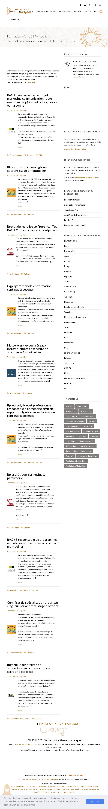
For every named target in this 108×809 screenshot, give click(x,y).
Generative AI (70, 286)
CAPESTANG (41, 786)
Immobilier (12, 590)
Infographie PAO (91, 431)
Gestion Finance (72, 431)
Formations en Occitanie (75, 225)
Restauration (71, 451)
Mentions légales (76, 775)
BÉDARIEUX (21, 786)
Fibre (66, 373)
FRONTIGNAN (73, 786)
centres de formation (30, 779)
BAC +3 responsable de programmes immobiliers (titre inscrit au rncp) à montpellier (32, 543)
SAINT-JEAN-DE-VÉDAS (73, 789)
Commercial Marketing (75, 421)
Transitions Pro (71, 210)
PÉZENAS (57, 789)
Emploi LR (68, 220)
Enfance (67, 358)
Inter (96, 11)
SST (66, 388)
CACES (67, 368)
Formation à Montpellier (16, 110)
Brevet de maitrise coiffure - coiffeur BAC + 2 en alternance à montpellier (33, 228)
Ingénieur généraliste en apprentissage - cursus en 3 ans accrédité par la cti (28, 668)
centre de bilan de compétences (85, 177)
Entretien (68, 332)
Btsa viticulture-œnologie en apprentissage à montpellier (27, 168)
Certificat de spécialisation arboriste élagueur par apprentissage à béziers (32, 604)
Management (70, 322)
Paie (66, 337)
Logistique (70, 441)
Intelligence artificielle (74, 307)
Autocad (68, 296)
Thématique (15, 19)
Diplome (29, 155)
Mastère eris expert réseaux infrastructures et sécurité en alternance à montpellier (27, 348)
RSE (66, 347)
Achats (69, 406)
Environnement (14, 214)
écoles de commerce (50, 779)
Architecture (81, 406)
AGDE (12, 786)
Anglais (67, 271)
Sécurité (67, 312)
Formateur (69, 342)
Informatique (13, 393)
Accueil (13, 11)
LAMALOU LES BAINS (89, 786)
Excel (66, 246)
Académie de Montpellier (75, 215)
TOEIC (67, 281)
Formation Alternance (47, 11)
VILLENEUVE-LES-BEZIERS (64, 792)
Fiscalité (92, 421)
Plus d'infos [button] (29, 805)
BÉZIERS (31, 786)
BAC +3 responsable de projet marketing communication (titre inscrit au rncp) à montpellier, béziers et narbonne (33, 100)
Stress (67, 327)
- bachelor (31, 82)
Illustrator (68, 302)
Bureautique (86, 411)
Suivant (72, 724)
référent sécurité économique (27, 744)
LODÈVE (13, 789)
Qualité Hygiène (88, 446)
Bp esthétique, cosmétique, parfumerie (26, 476)
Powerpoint (69, 251)
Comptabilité (71, 416)
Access (67, 261)
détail (20, 147)
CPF (39, 155)
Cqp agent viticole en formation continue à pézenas (29, 287)
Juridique (82, 436)
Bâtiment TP (71, 411)
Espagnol (68, 276)
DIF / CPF (88, 11)
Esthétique (13, 274)
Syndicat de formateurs (74, 204)
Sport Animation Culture (87, 456)
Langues (94, 436)
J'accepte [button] (95, 802)
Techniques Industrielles (18, 718)
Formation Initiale (27, 11)
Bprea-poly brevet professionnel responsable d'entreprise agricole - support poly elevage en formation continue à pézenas (31, 410)
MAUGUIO (34, 789)
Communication (14, 155)
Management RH (86, 441)
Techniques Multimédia (75, 466)
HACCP (67, 383)
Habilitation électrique (74, 378)
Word (66, 256)
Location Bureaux (72, 199)
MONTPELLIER (46, 789)
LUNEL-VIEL (23, 789)
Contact (81, 77)
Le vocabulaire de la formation (75, 149)
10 (64, 724)
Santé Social (86, 451)
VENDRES (47, 792)
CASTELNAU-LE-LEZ (57, 786)
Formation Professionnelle (71, 11)
